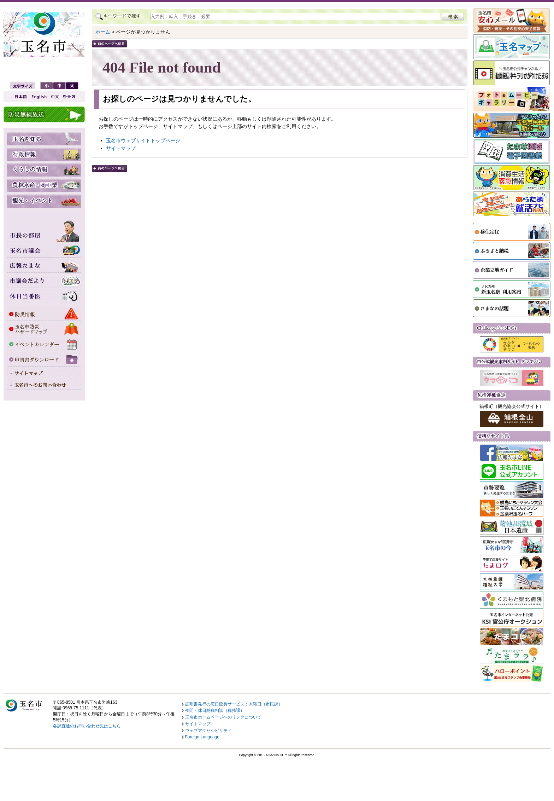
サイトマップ (121, 148)
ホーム (102, 32)
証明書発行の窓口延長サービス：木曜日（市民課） (234, 704)
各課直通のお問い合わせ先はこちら (87, 726)
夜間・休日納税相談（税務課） (214, 710)
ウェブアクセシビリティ (208, 730)
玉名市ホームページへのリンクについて (223, 717)
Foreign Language (202, 736)
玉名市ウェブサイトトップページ (143, 140)
